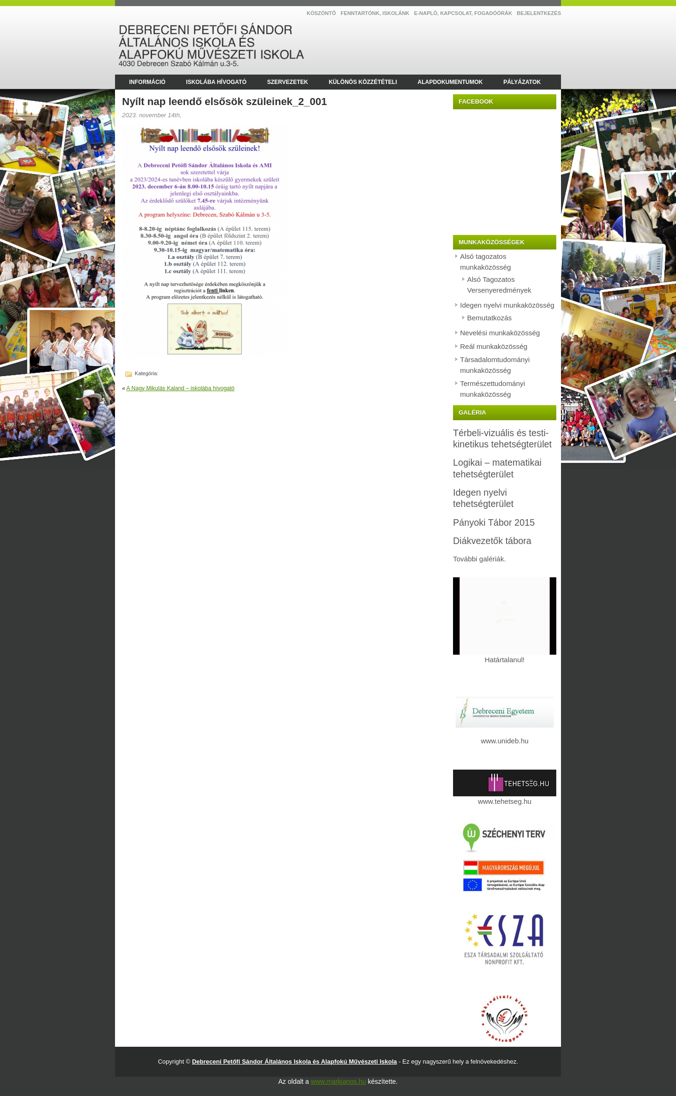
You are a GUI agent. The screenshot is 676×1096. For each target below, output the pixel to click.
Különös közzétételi (363, 82)
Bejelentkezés (539, 13)
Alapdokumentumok (450, 82)
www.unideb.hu (505, 741)
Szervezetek (287, 82)
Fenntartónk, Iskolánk (375, 13)
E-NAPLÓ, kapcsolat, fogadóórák (463, 13)
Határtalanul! (504, 656)
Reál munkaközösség (493, 346)
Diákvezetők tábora (492, 541)
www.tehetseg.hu (504, 797)
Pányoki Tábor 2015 (494, 522)
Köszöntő (321, 13)
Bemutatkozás (489, 318)
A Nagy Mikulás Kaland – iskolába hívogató (180, 388)
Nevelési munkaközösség (500, 333)
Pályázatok (522, 82)
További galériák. (479, 559)
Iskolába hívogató (216, 82)
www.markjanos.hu (338, 1081)
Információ (147, 82)
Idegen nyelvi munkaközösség (507, 305)
